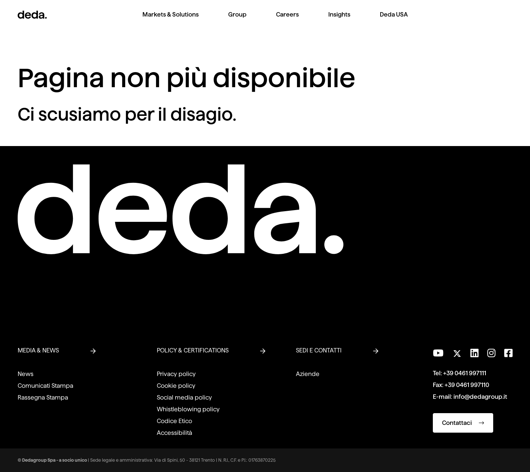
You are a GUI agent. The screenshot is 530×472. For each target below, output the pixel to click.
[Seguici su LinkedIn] (474, 353)
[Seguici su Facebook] (508, 353)
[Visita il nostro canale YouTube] (438, 353)
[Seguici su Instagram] (491, 353)
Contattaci (463, 422)
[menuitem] (170, 20)
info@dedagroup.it (480, 397)
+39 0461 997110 (467, 385)
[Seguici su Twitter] (457, 351)
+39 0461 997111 (464, 373)
